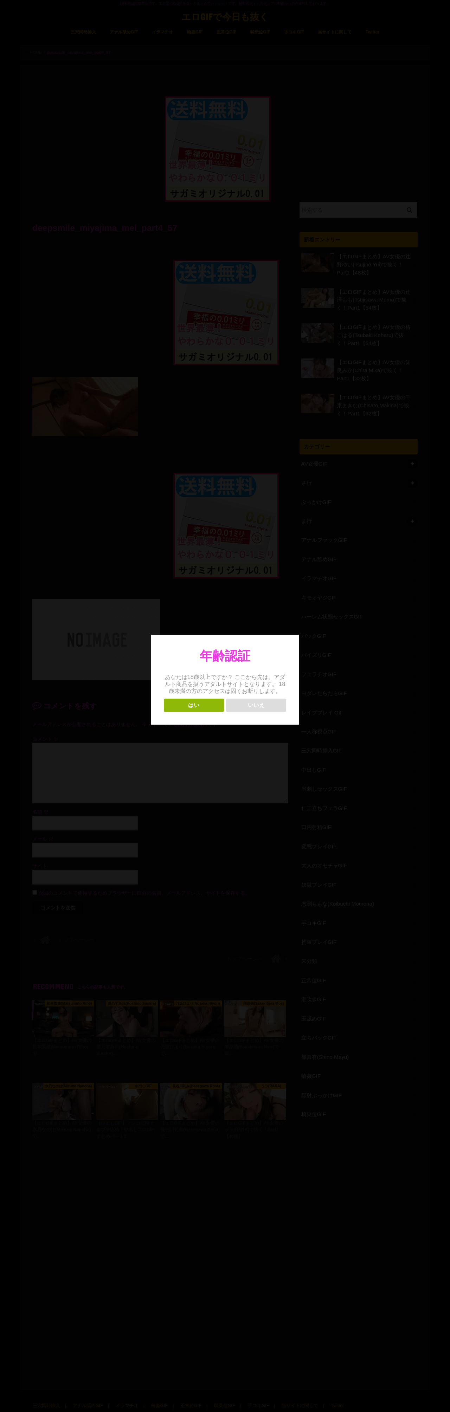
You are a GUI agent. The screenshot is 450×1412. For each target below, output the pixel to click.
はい (193, 705)
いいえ (256, 705)
